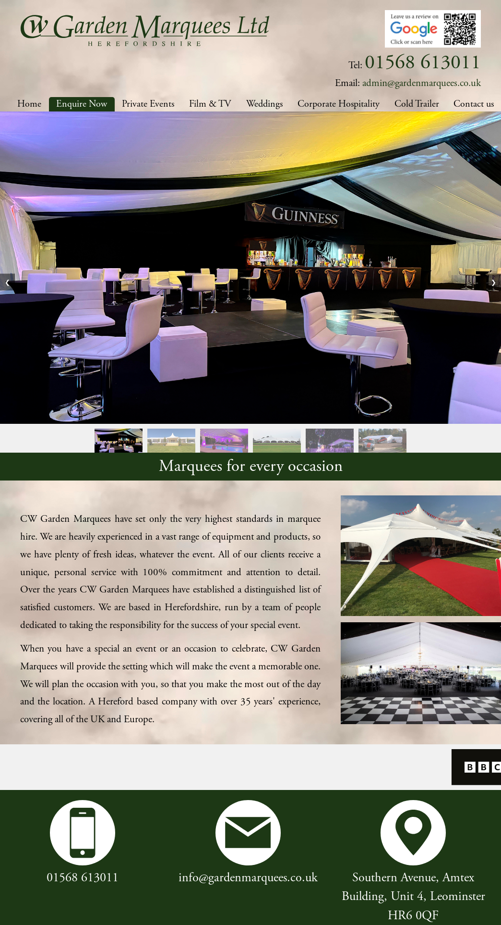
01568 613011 (83, 878)
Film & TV (210, 104)
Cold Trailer (416, 104)
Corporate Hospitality (339, 104)
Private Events (148, 104)
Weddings (264, 104)
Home (29, 104)
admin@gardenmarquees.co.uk (421, 83)
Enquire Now (81, 104)
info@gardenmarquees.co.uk (248, 878)
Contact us (473, 104)
